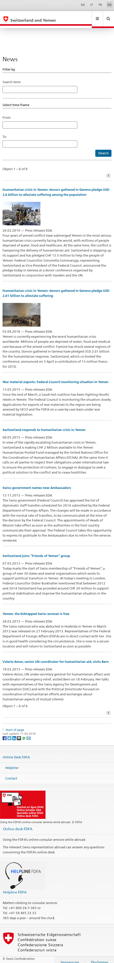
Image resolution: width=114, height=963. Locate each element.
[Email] (29, 733)
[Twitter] (9, 733)
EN (109, 5)
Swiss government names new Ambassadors (37, 483)
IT (91, 5)
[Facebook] (5, 733)
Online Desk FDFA (16, 752)
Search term (12, 77)
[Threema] (19, 733)
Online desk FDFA (17, 824)
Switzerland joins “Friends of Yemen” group (36, 551)
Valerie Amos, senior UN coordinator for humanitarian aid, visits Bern (56, 657)
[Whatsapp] (24, 733)
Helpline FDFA (15, 887)
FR (100, 5)
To (6, 132)
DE (83, 5)
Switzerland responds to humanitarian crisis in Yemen (44, 425)
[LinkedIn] (14, 733)
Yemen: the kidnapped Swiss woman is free (36, 609)
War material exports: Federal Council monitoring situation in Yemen (55, 377)
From (7, 113)
